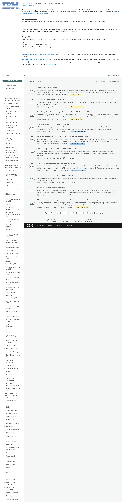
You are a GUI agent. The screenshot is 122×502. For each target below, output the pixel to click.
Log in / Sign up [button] (113, 75)
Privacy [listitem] (49, 225)
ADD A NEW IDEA (12, 81)
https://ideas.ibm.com (42, 13)
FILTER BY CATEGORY (10, 85)
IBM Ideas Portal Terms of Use (95, 220)
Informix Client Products (62, 195)
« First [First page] (46, 213)
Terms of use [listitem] (59, 225)
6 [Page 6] (70, 213)
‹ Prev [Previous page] (52, 213)
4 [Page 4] (63, 213)
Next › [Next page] (96, 213)
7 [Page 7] (73, 213)
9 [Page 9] (79, 213)
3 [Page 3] (60, 213)
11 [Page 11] (87, 213)
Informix (53, 94)
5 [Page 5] (66, 213)
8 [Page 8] (76, 213)
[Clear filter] (25, 75)
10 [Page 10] (83, 213)
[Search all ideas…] (13, 75)
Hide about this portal (28, 5)
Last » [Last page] (102, 213)
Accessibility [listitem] (70, 225)
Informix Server (60, 94)
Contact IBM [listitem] (40, 225)
